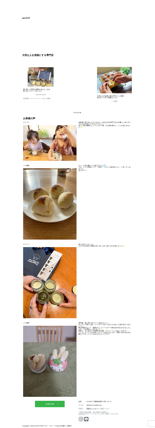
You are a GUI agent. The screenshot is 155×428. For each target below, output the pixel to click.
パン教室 (114, 101)
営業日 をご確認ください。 (95, 408)
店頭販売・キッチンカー (32, 98)
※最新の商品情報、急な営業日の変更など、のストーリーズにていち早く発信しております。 (99, 413)
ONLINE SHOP (40, 94)
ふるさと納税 (45, 98)
